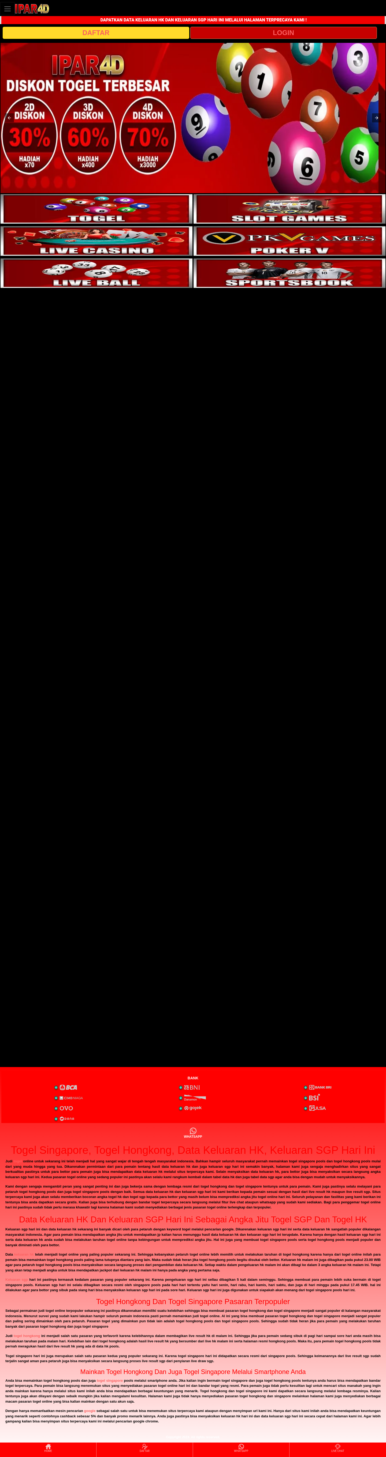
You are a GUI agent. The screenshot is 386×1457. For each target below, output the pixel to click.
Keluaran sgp (16, 1280)
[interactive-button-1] (96, 209)
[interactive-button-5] (96, 273)
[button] (9, 117)
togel (18, 1161)
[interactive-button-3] (96, 241)
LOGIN (283, 32)
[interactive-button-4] (289, 241)
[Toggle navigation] (7, 8)
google (90, 1411)
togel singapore (110, 1381)
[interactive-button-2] (289, 209)
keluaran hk (24, 1254)
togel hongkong (27, 1336)
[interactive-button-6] (289, 273)
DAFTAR (95, 32)
